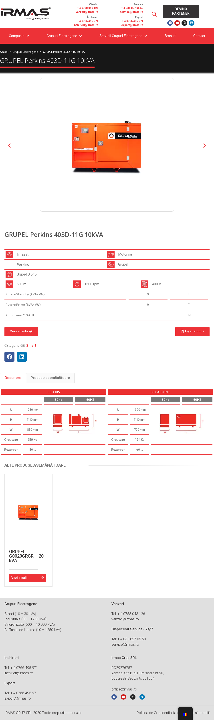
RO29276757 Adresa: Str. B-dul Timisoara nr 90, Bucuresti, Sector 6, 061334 (137, 673)
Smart (31, 345)
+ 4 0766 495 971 (87, 21)
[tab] (13, 378)
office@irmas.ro (124, 689)
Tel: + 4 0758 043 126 (128, 614)
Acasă (4, 52)
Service (138, 4)
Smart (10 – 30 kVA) (20, 614)
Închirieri (92, 17)
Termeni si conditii (196, 713)
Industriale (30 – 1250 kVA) (25, 619)
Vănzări (93, 4)
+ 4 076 (126, 21)
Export (139, 17)
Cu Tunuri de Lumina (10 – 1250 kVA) (32, 630)
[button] (9, 145)
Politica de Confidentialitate (158, 713)
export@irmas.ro (132, 25)
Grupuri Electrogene (25, 52)
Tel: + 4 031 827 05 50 (128, 639)
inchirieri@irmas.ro (85, 25)
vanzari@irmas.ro (87, 12)
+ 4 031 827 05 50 (132, 8)
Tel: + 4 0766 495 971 (21, 668)
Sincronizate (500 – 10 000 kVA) (29, 624)
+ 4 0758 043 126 (87, 8)
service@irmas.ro (131, 12)
